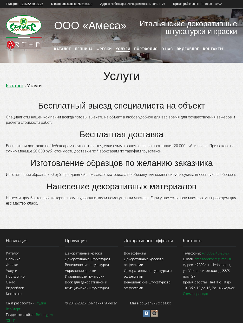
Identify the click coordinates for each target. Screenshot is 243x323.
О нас (167, 49)
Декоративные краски (83, 253)
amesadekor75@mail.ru (77, 4)
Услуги (123, 49)
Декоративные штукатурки (87, 259)
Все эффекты (135, 253)
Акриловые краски (80, 270)
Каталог (62, 49)
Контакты (213, 49)
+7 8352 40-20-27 (31, 4)
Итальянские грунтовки (85, 276)
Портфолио (146, 49)
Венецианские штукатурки (87, 265)
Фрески (104, 49)
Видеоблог (188, 49)
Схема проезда (195, 294)
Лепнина (84, 49)
